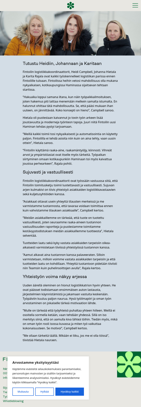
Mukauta (23, 391)
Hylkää (44, 391)
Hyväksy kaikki (70, 391)
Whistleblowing (13, 401)
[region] (48, 378)
